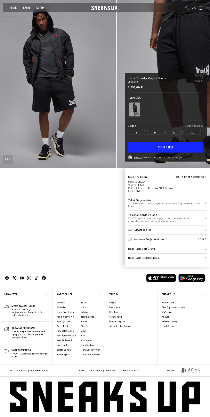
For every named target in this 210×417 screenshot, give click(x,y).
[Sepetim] (200, 7)
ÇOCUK (40, 7)
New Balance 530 (65, 331)
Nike (83, 302)
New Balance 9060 (66, 335)
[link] (167, 203)
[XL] (192, 132)
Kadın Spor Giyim (65, 317)
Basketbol (61, 307)
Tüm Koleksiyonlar (90, 350)
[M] (155, 132)
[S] (136, 132)
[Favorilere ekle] (201, 77)
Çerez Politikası (130, 370)
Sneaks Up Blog (170, 321)
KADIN (26, 7)
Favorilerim (114, 307)
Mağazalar (167, 312)
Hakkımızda (168, 302)
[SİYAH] (134, 109)
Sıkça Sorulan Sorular (120, 326)
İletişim (112, 302)
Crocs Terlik (62, 326)
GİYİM (33, 16)
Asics (83, 331)
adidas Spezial (64, 354)
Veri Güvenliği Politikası (103, 370)
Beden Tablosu (194, 125)
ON (83, 335)
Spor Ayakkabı (64, 321)
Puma (84, 321)
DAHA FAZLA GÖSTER (191, 177)
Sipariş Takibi (116, 317)
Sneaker (61, 302)
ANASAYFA (9, 16)
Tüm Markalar (88, 345)
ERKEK (13, 7)
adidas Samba (64, 350)
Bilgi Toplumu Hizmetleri (174, 307)
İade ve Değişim (117, 321)
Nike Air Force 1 (64, 340)
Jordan (84, 307)
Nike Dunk (62, 345)
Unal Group (167, 326)
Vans (83, 326)
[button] (8, 159)
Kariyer (165, 317)
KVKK (82, 370)
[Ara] (187, 7)
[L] (174, 132)
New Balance (87, 317)
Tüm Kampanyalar (90, 354)
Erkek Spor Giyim (65, 312)
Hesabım (113, 312)
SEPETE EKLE (166, 147)
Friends (138, 157)
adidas (84, 312)
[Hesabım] (194, 7)
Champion (86, 340)
